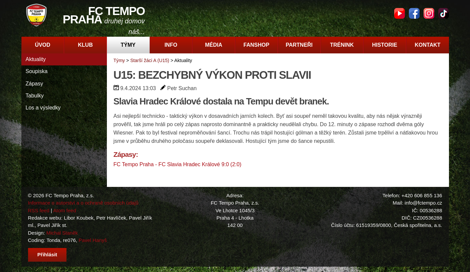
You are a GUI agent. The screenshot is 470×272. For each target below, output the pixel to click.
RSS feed (38, 210)
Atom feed (64, 210)
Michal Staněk (62, 233)
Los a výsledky (43, 107)
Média (213, 45)
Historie (384, 45)
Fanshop (256, 45)
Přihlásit (47, 254)
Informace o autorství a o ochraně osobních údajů (83, 203)
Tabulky (35, 95)
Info (170, 45)
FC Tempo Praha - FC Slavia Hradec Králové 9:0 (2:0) (178, 164)
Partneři (299, 45)
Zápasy (34, 83)
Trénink (342, 45)
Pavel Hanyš (93, 240)
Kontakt (427, 45)
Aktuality (36, 59)
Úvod (42, 45)
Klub (85, 45)
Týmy (128, 45)
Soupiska (37, 71)
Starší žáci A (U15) (149, 60)
